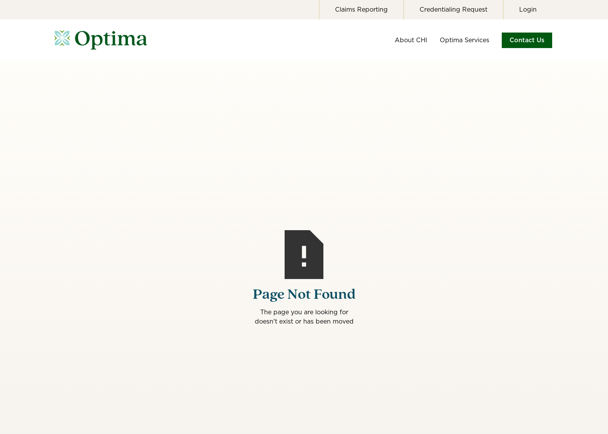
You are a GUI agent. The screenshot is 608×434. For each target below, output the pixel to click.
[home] (106, 40)
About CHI (411, 40)
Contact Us (527, 40)
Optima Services (464, 40)
